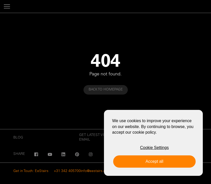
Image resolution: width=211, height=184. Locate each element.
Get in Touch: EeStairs (30, 171)
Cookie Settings (154, 147)
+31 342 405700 (67, 171)
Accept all (154, 161)
